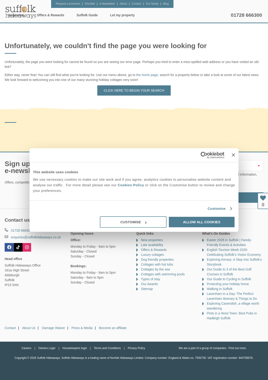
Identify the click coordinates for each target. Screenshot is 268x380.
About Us (29, 328)
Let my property (212, 15)
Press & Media (82, 328)
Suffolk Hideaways (21, 11)
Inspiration (106, 15)
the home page (147, 75)
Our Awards (149, 284)
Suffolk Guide (177, 15)
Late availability (152, 245)
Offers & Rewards (140, 15)
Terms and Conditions (107, 348)
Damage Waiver (53, 328)
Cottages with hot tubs (157, 264)
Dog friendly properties (157, 259)
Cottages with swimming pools (163, 274)
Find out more (237, 348)
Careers (26, 348)
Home (47, 15)
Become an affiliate (113, 328)
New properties (152, 240)
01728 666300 (246, 15)
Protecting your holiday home (228, 284)
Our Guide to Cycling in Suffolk (229, 279)
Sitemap (147, 289)
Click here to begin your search (134, 90)
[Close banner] (233, 155)
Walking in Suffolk (220, 289)
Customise (217, 208)
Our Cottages (75, 15)
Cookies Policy (131, 185)
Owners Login (47, 348)
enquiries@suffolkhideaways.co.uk (36, 237)
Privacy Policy (136, 348)
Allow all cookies (201, 222)
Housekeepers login (74, 348)
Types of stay (150, 279)
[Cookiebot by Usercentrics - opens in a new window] (204, 155)
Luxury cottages (152, 255)
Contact (10, 328)
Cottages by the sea (155, 269)
